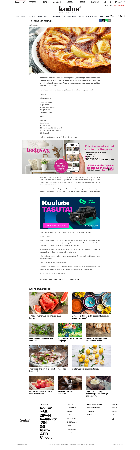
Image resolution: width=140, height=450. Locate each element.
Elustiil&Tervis (91, 16)
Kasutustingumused (93, 407)
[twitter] (103, 21)
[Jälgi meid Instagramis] (121, 16)
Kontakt (114, 411)
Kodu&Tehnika (21, 16)
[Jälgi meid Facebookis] (124, 16)
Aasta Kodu (104, 16)
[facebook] (100, 21)
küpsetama (68, 279)
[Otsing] (118, 16)
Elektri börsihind (92, 415)
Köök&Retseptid (70, 16)
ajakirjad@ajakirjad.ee (70, 444)
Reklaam (114, 407)
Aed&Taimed (42, 16)
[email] (109, 21)
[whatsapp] (106, 21)
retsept (60, 279)
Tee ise (81, 16)
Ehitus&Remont (55, 16)
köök (55, 279)
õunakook (75, 279)
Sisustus (32, 16)
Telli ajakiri (108, 5)
